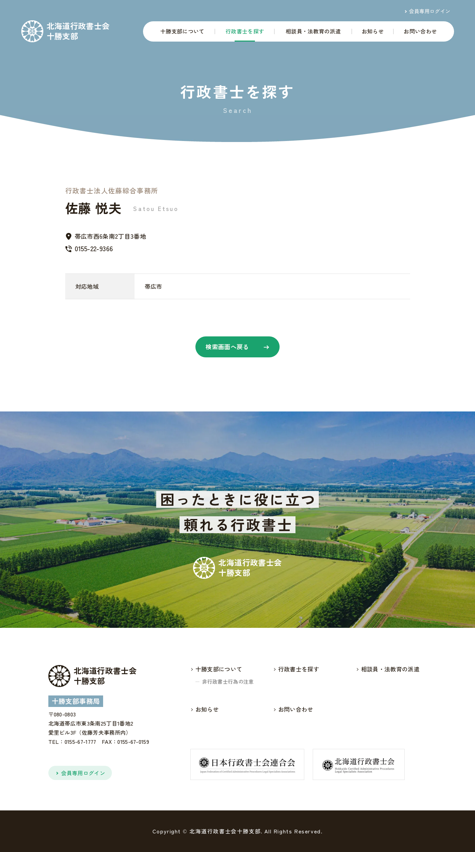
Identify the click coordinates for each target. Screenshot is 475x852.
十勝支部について (182, 31)
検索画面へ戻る (227, 346)
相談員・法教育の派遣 (313, 31)
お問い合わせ (420, 31)
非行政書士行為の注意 (228, 681)
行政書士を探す (244, 31)
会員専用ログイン (430, 11)
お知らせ (373, 31)
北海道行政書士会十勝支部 (78, 31)
